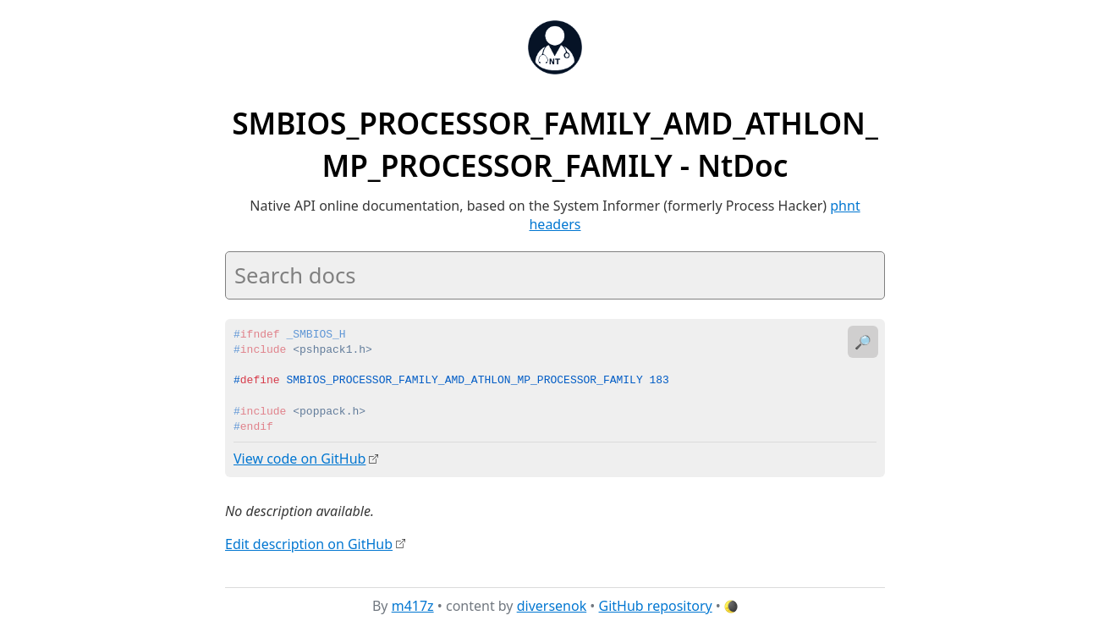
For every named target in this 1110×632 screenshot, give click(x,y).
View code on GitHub (299, 458)
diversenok (552, 605)
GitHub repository (655, 605)
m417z (413, 605)
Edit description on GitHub (309, 543)
